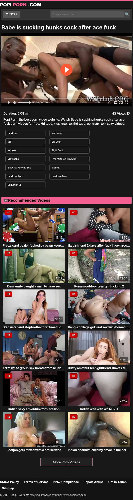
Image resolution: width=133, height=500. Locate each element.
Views (121, 113)
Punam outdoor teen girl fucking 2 (99, 286)
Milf (10, 141)
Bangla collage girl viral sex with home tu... (99, 327)
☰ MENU (11, 14)
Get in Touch (117, 482)
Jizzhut (55, 167)
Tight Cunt (57, 150)
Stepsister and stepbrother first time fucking (35, 327)
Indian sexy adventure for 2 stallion (33, 409)
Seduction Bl (14, 184)
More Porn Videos (66, 462)
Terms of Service (36, 482)
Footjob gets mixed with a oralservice (34, 450)
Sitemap (8, 488)
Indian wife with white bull (99, 409)
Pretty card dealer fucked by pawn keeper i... (35, 245)
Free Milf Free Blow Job (64, 158)
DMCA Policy (9, 482)
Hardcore (12, 133)
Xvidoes (12, 150)
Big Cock (56, 141)
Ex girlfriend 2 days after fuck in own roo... (99, 245)
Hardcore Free (59, 176)
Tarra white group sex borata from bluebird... (35, 368)
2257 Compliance (66, 482)
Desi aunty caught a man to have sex (34, 286)
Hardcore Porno (16, 176)
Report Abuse (94, 482)
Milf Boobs (13, 158)
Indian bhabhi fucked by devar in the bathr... (100, 450)
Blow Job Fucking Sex (19, 167)
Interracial (57, 133)
